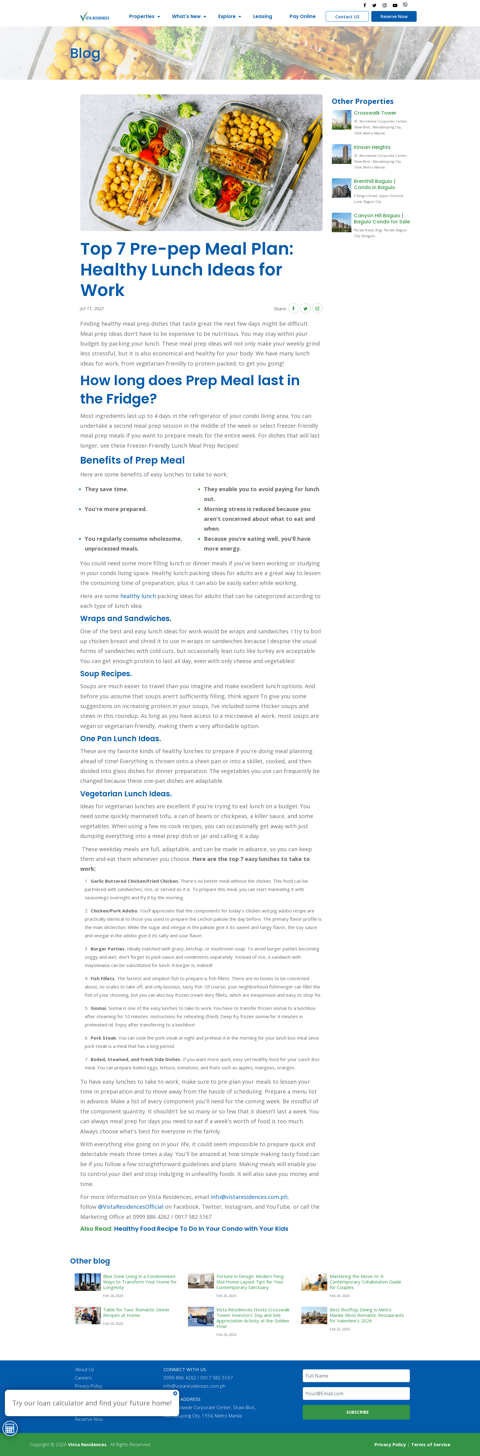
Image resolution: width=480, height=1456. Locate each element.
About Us (84, 1369)
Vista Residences (87, 1444)
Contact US (345, 17)
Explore (225, 16)
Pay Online (300, 16)
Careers (83, 1377)
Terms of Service (430, 1444)
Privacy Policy (88, 1386)
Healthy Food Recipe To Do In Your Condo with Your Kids (201, 1228)
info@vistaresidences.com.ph (249, 1196)
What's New (184, 16)
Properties (139, 16)
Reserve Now (391, 16)
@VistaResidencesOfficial (129, 1206)
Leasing (260, 16)
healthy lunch (138, 596)
